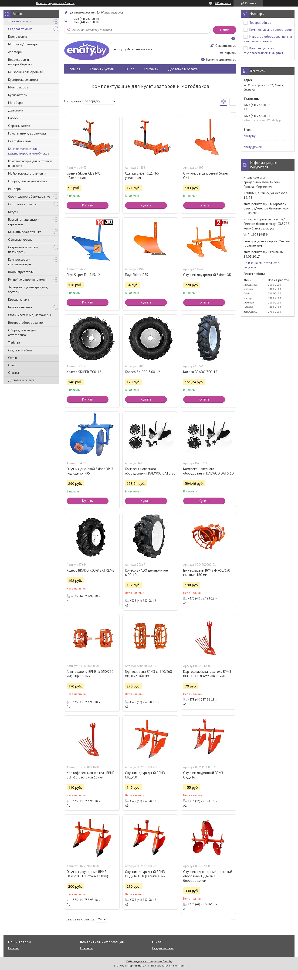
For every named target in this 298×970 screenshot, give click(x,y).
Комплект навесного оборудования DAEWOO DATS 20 (150, 471)
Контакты (151, 69)
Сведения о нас (163, 948)
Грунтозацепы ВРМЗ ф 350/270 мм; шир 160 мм (90, 673)
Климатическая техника (24, 232)
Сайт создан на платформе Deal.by (149, 961)
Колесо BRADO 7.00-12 (200, 372)
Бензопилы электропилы (25, 72)
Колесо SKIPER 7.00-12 (84, 372)
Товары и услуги (19, 21)
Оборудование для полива (27, 181)
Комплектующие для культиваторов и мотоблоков (28, 151)
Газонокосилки (18, 36)
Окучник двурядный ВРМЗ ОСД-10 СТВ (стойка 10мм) (87, 873)
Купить (87, 205)
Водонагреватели (21, 272)
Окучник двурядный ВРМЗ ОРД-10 (145, 775)
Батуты (13, 212)
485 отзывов (223, 3)
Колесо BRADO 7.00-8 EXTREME (90, 570)
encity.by (250, 136)
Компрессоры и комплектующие (19, 261)
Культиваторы (17, 95)
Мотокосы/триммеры (23, 44)
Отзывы (13, 372)
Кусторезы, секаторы (23, 79)
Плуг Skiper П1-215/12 (83, 275)
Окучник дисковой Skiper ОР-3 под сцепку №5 (90, 471)
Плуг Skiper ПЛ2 (137, 275)
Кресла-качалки (19, 299)
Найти (224, 30)
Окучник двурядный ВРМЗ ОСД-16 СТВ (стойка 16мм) (145, 873)
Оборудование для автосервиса (22, 332)
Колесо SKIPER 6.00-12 (142, 372)
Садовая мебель (20, 350)
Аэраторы (15, 52)
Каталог (13, 948)
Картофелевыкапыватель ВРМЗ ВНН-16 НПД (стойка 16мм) (207, 673)
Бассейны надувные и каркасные (23, 221)
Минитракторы (18, 87)
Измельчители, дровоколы (27, 133)
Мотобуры (15, 103)
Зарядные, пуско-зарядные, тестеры (28, 289)
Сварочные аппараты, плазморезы (23, 249)
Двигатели (15, 110)
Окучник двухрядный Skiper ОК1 (208, 275)
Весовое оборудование (25, 322)
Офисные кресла (20, 239)
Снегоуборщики (19, 141)
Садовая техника (20, 29)
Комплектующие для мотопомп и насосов (30, 163)
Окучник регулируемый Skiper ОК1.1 (205, 175)
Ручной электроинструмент (27, 279)
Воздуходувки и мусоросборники (20, 61)
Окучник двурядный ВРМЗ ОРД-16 (203, 775)
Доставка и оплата (21, 380)
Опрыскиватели (19, 126)
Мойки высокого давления (27, 173)
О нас (12, 365)
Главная (74, 69)
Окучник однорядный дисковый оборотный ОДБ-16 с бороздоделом (207, 876)
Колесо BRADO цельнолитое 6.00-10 (146, 572)
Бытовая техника (20, 307)
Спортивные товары (22, 204)
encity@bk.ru (253, 147)
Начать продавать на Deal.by (55, 3)
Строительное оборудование (29, 196)
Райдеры (14, 189)
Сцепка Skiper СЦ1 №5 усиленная (142, 175)
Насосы (13, 118)
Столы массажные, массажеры (29, 315)
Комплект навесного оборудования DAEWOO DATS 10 (208, 471)
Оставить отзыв (225, 46)
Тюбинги (14, 342)
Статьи (12, 358)
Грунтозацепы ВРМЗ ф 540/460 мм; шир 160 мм (148, 673)
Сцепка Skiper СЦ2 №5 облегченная (84, 175)
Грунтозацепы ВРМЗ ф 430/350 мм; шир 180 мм (206, 572)
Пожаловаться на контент (168, 965)
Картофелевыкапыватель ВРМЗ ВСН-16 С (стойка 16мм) (91, 775)
